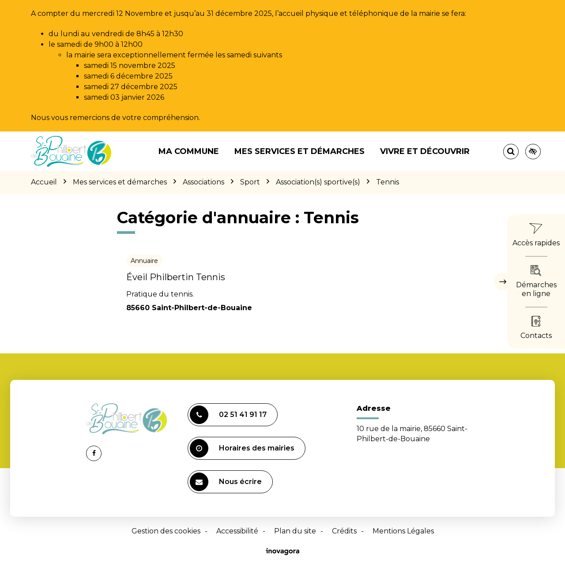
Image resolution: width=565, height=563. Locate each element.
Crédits (344, 531)
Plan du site (295, 531)
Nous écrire (226, 482)
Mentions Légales (403, 531)
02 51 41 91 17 (228, 414)
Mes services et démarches (299, 151)
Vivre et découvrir (425, 151)
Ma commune (188, 151)
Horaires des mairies (242, 448)
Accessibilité (237, 531)
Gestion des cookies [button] (166, 531)
